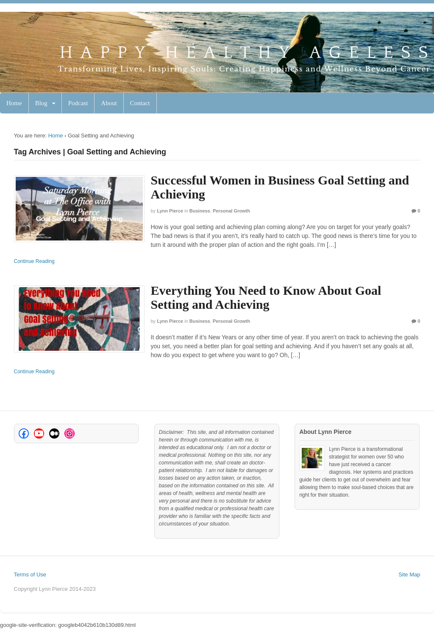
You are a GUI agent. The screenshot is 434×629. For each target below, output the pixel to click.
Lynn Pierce (170, 210)
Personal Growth (231, 210)
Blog (41, 103)
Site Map (409, 574)
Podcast (78, 103)
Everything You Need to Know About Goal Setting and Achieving (266, 297)
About (109, 103)
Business (199, 210)
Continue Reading (34, 261)
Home (14, 103)
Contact (140, 103)
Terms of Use (30, 574)
